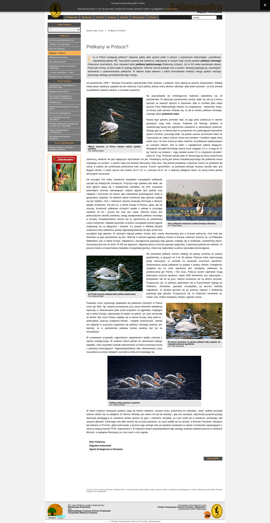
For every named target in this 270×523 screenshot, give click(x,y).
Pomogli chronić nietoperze (61, 77)
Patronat (100, 17)
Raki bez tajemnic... (57, 49)
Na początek (212, 458)
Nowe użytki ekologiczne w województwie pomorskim (60, 97)
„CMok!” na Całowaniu (59, 45)
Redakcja (112, 17)
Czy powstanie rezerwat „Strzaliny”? (59, 119)
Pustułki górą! (55, 103)
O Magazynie (72, 17)
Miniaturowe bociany (58, 58)
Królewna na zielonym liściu (61, 40)
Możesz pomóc (138, 17)
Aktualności (87, 17)
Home (101, 30)
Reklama (153, 17)
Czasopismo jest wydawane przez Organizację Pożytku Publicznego (182, 507)
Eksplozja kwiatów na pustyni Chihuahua (62, 67)
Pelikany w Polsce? (57, 53)
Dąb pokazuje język (57, 62)
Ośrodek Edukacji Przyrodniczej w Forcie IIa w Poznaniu (63, 125)
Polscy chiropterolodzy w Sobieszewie (59, 131)
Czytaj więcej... (172, 9)
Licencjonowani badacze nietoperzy (59, 138)
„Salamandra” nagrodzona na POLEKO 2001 (62, 87)
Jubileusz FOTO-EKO (59, 92)
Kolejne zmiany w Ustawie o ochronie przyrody (61, 149)
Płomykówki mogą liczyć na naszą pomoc (64, 108)
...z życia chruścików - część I (61, 73)
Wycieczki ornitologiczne (60, 113)
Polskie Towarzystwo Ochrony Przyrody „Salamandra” (136, 521)
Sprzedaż (124, 17)
